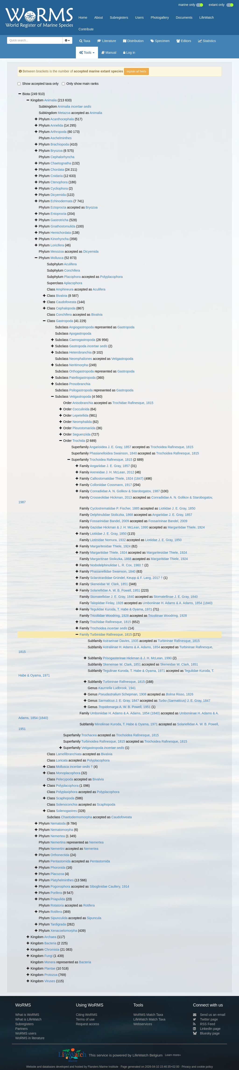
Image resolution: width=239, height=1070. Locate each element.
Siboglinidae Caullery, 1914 (109, 886)
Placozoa (57, 874)
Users (139, 17)
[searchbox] (33, 40)
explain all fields (136, 71)
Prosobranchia (79, 384)
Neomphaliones (80, 359)
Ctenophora (59, 182)
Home (83, 17)
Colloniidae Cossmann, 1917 (111, 485)
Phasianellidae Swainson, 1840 (113, 571)
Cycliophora (59, 188)
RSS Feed (204, 1024)
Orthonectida (60, 855)
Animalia (50, 100)
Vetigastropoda (122, 359)
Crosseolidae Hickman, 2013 (111, 497)
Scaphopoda (65, 798)
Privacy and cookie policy (197, 1066)
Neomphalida (82, 422)
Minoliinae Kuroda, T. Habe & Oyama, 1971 (126, 724)
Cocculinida (81, 409)
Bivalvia (61, 296)
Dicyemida (58, 195)
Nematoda (58, 823)
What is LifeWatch (28, 1019)
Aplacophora (73, 283)
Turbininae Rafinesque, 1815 (179, 641)
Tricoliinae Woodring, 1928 (167, 615)
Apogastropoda (80, 333)
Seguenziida (82, 434)
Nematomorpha (62, 830)
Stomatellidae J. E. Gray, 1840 (112, 597)
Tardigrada (58, 924)
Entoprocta (59, 214)
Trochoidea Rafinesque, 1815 (172, 447)
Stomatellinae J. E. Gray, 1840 (176, 597)
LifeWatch (206, 17)
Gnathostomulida (63, 226)
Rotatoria (57, 905)
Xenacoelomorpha (64, 930)
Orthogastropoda (81, 371)
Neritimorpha (78, 365)
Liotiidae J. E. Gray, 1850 (177, 508)
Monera (49, 962)
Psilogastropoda (81, 390)
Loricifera (57, 245)
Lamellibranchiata (69, 754)
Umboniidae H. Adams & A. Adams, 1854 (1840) (125, 713)
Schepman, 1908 (122, 694)
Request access (87, 1024)
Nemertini (58, 848)
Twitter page (205, 1019)
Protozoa (50, 975)
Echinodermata (62, 201)
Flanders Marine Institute (103, 1066)
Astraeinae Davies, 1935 (121, 641)
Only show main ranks (80, 83)
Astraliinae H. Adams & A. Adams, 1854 (131, 647)
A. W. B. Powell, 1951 (124, 707)
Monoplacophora (68, 773)
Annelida (56, 125)
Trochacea (89, 735)
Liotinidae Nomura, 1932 (108, 540)
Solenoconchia (66, 804)
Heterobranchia (80, 352)
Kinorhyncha (60, 239)
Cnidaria (57, 176)
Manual (109, 52)
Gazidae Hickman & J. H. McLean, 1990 (119, 527)
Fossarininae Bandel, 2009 (167, 521)
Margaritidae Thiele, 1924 (186, 527)
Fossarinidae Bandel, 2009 (109, 521)
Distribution (133, 41)
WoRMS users (25, 1033)
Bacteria (50, 943)
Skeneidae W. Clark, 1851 (109, 584)
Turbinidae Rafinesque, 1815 (111, 634)
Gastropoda (64, 321)
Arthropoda (58, 132)
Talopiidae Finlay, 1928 (106, 603)
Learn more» (173, 1055)
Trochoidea (108, 628)
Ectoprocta (58, 207)
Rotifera (89, 905)
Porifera (56, 893)
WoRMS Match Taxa (148, 1015)
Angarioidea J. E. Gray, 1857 (110, 447)
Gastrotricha (59, 220)
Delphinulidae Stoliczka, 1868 (111, 515)
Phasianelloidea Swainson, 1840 (113, 453)
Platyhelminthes (62, 880)
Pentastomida (61, 861)
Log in (129, 52)
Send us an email (209, 1015)
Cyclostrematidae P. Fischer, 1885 (114, 508)
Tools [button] (87, 52)
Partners (21, 1029)
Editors (183, 41)
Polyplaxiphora (66, 792)
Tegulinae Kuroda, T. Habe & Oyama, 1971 (134, 671)
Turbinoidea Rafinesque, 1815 (103, 741)
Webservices (143, 1024)
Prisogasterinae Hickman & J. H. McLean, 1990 (137, 658)
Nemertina (58, 842)
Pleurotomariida (84, 428)
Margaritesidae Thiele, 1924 (110, 546)
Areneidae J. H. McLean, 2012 (112, 472)
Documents (184, 17)
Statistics (207, 41)
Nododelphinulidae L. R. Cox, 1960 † (117, 565)
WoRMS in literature (29, 1038)
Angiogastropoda (81, 327)
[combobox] (35, 40)
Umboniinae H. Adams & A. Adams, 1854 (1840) (177, 603)
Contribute (86, 29)
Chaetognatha (61, 163)
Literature (106, 41)
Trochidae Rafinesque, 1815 (132, 403)
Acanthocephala (62, 119)
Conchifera (72, 270)
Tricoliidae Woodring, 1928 (109, 615)
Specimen (160, 41)
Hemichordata (61, 232)
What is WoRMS (27, 1015)
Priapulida (58, 899)
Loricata (62, 760)
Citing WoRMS (86, 1015)
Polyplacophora (111, 277)
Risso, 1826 (179, 694)
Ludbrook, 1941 (117, 688)
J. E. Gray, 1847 (118, 700)
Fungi (48, 956)
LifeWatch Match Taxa (149, 1019)
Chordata (57, 169)
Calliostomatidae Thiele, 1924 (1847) (117, 478)
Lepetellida (80, 415)
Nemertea (58, 836)
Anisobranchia (82, 403)
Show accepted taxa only (38, 83)
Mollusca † (74, 767)
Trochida (78, 441)
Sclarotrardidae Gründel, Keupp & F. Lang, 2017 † (126, 578)
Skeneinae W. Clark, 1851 (122, 664)
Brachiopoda (60, 144)
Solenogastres (66, 811)
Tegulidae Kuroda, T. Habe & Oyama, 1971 (121, 609)
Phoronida (58, 867)
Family (85, 634)
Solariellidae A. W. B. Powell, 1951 (115, 590)
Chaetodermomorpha (76, 817)
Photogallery (160, 17)
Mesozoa (57, 251)
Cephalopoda (65, 308)
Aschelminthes (61, 138)
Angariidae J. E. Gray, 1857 (110, 466)
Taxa (84, 41)
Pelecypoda (64, 779)
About (98, 17)
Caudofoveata (66, 302)
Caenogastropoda (82, 340)
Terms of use (85, 1019)
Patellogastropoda (82, 377)
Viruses (49, 981)
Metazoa (64, 113)
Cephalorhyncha (62, 157)
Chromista (51, 949)
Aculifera (70, 264)
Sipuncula (94, 918)
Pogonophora (60, 886)
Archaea (50, 937)
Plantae (49, 968)
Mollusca (57, 258)
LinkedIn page (207, 1029)
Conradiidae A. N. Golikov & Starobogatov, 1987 (125, 491)
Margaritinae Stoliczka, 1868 (110, 559)
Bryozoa (57, 150)
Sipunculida (59, 918)
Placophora (72, 277)
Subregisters (119, 17)
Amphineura (65, 289)
